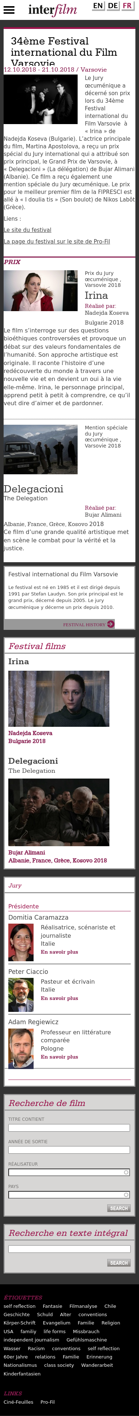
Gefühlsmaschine (86, 1340)
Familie (86, 1323)
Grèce (57, 524)
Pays (13, 1186)
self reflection (19, 1306)
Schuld (45, 1314)
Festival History (84, 624)
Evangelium (57, 1323)
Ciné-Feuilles (18, 1402)
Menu (9, 11)
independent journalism (31, 1340)
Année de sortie (28, 1141)
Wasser (12, 1348)
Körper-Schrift (20, 1323)
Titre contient (26, 1119)
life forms (55, 1331)
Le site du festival (27, 230)
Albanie (14, 524)
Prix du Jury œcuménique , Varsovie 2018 (103, 279)
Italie (48, 943)
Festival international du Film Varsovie (63, 574)
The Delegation (31, 771)
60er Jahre (16, 1357)
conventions (92, 1314)
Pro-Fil (47, 1402)
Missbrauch (86, 1331)
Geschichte (17, 1314)
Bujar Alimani (103, 515)
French (127, 4)
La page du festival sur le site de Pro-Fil (57, 241)
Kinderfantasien (22, 1374)
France (36, 524)
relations (45, 1357)
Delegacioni (33, 489)
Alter (65, 1314)
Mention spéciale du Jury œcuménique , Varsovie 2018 (106, 437)
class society (59, 1365)
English (97, 4)
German (112, 4)
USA (8, 1331)
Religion (110, 1323)
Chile (110, 1306)
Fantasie (52, 1306)
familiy (28, 1331)
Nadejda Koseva (107, 313)
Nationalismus (20, 1365)
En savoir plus (59, 952)
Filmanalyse (83, 1306)
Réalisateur (23, 1164)
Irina (96, 295)
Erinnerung (99, 1357)
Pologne (52, 1048)
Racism (36, 1348)
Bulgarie (96, 322)
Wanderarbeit (97, 1365)
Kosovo (78, 524)
